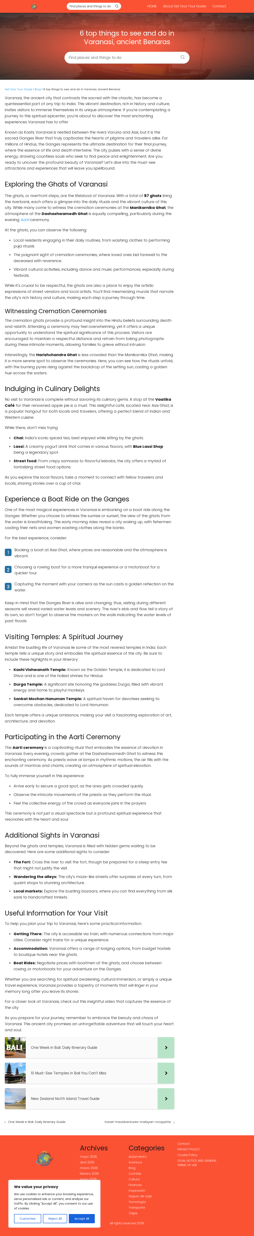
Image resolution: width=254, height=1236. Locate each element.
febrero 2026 (89, 1174)
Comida (135, 1174)
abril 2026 (87, 1162)
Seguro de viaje (140, 1196)
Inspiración (137, 1190)
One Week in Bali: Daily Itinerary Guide (36, 1122)
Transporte (137, 1207)
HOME (152, 6)
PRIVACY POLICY (188, 1149)
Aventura (135, 1162)
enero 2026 (88, 1179)
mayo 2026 (88, 1157)
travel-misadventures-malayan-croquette (138, 1122)
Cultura (134, 1179)
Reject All (55, 1219)
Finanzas (135, 1185)
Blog (132, 1168)
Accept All (81, 1219)
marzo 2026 (89, 1168)
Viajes (133, 1213)
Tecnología (137, 1202)
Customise (28, 1219)
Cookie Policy (187, 1155)
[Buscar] (116, 6)
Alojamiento (138, 1157)
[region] (54, 1204)
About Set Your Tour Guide (184, 6)
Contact (219, 6)
